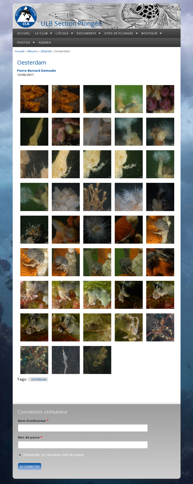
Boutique (149, 33)
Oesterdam (38, 379)
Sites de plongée (118, 33)
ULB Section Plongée (71, 23)
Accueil (23, 33)
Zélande (46, 51)
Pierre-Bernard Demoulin (36, 70)
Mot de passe (30, 437)
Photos (24, 42)
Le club (41, 33)
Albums (32, 51)
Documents (87, 33)
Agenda (44, 42)
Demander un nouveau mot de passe (53, 454)
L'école (62, 33)
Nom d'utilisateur (33, 421)
